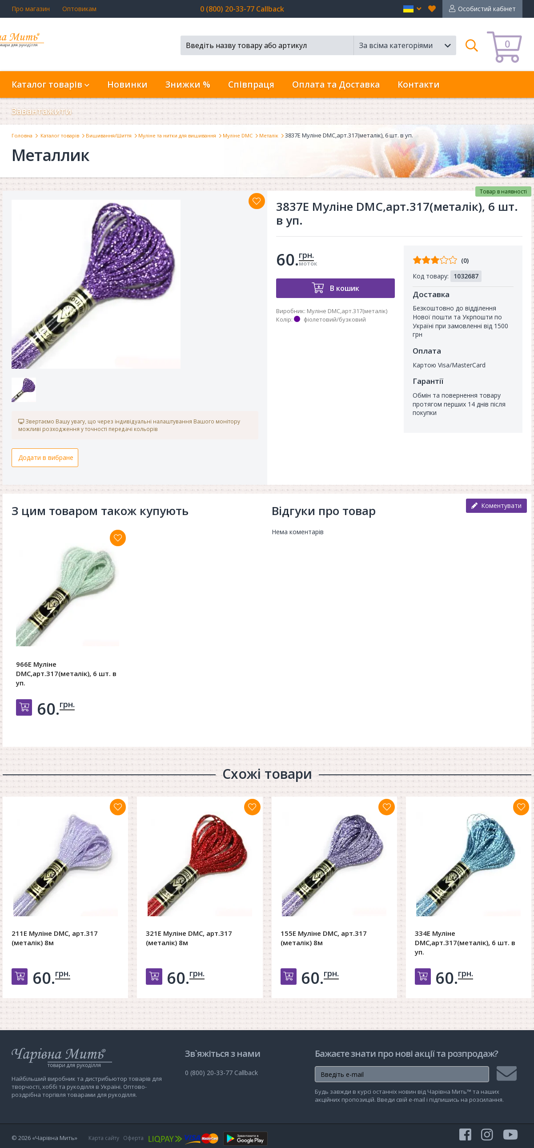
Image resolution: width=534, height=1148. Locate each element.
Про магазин (31, 8)
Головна (23, 135)
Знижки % (187, 84)
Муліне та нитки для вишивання (202, 135)
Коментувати (496, 509)
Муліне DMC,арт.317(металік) (347, 311)
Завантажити (42, 111)
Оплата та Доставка (336, 84)
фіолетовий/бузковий (335, 319)
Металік (305, 135)
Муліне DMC (271, 135)
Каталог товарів (66, 135)
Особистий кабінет (487, 8)
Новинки (127, 84)
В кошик (344, 288)
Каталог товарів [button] (50, 84)
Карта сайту (105, 1138)
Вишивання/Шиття (123, 135)
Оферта (138, 1138)
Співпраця (251, 84)
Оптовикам (79, 8)
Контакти (418, 84)
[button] (412, 9)
